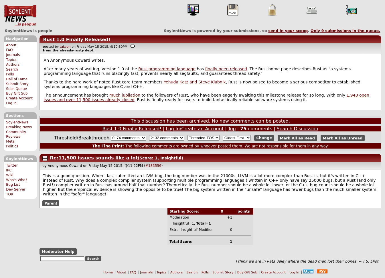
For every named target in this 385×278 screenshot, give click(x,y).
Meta (10, 141)
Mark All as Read (297, 138)
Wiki (9, 175)
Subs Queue (16, 89)
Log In (11, 103)
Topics (11, 60)
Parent (50, 203)
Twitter (11, 165)
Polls (10, 74)
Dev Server (15, 189)
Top (232, 128)
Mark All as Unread (342, 138)
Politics (12, 146)
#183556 (153, 166)
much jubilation (124, 95)
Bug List (13, 185)
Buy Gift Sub (16, 93)
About (11, 45)
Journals (13, 55)
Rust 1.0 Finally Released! (76, 39)
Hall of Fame (16, 79)
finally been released (226, 69)
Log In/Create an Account (195, 128)
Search (12, 69)
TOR (9, 194)
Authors (12, 65)
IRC (9, 170)
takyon (65, 47)
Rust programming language (167, 69)
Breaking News (19, 127)
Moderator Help (58, 251)
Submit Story (17, 84)
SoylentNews (20, 15)
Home (108, 272)
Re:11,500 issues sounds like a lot (94, 158)
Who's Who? (16, 180)
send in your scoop (288, 31)
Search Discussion (297, 128)
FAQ (9, 50)
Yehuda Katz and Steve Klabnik (195, 82)
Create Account (19, 98)
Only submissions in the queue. (345, 31)
